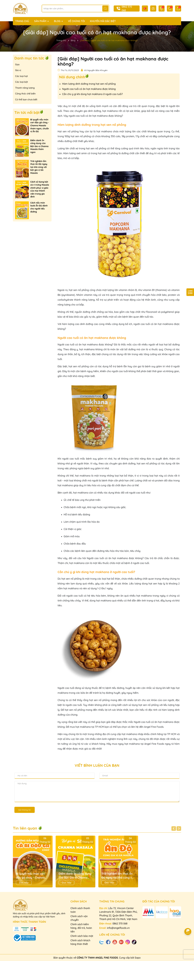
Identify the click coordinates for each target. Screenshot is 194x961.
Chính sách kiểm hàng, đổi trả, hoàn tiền (81, 928)
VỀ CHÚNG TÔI (76, 21)
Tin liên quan (27, 828)
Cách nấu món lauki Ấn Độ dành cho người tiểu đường (39, 207)
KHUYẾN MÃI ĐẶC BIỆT (103, 21)
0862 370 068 (119, 923)
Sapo (138, 957)
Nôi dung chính (72, 76)
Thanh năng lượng (25, 87)
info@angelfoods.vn (118, 927)
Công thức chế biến (25, 93)
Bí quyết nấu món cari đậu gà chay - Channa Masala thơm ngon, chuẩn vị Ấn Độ (39, 125)
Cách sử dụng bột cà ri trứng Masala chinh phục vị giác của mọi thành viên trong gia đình (39, 189)
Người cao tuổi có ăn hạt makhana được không (89, 88)
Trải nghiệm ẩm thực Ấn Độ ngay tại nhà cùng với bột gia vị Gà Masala (38, 167)
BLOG (57, 21)
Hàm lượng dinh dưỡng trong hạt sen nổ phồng (89, 83)
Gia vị (18, 70)
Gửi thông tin (24, 809)
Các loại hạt (21, 76)
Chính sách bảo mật (81, 935)
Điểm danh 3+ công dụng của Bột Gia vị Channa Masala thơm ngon (39, 146)
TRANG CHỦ (22, 21)
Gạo (17, 64)
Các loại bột (21, 81)
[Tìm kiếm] (105, 8)
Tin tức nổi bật (27, 112)
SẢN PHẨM (40, 21)
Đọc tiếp (23, 882)
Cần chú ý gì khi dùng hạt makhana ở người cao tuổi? (92, 94)
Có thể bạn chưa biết (26, 99)
